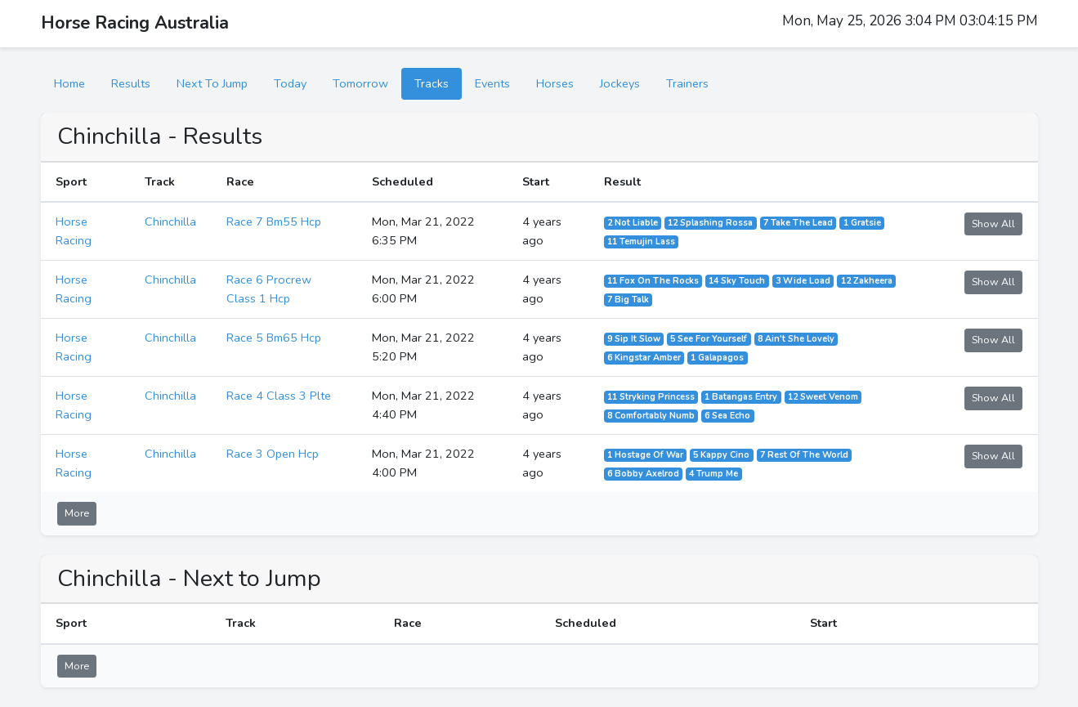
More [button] (77, 513)
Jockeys (620, 83)
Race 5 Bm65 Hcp (273, 337)
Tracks (431, 83)
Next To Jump (212, 83)
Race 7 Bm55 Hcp (273, 221)
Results (130, 83)
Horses (555, 83)
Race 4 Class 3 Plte (278, 395)
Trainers (687, 83)
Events (492, 83)
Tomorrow (360, 83)
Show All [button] (993, 223)
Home (69, 83)
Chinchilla (170, 221)
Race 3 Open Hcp (272, 453)
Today (290, 83)
